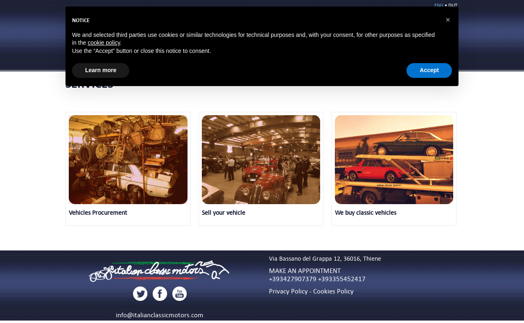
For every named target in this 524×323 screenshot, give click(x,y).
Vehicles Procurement (98, 212)
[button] (447, 19)
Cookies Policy (333, 291)
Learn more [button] (100, 70)
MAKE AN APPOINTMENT (305, 270)
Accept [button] (429, 70)
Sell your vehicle (223, 212)
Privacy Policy (288, 291)
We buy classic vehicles (365, 212)
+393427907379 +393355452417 (317, 279)
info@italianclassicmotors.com (159, 315)
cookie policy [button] (104, 42)
